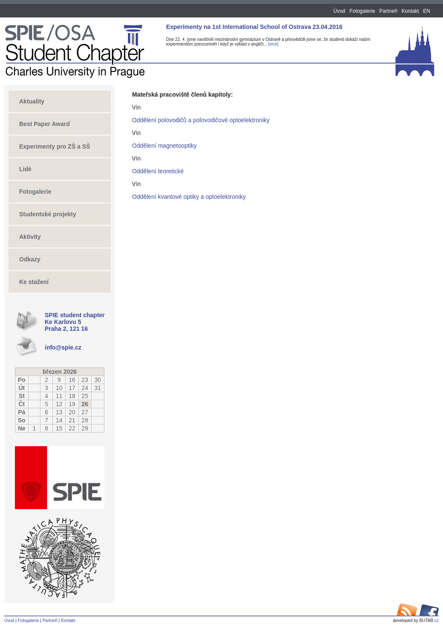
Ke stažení (34, 281)
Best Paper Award (44, 123)
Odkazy (29, 259)
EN (426, 11)
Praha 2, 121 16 (66, 328)
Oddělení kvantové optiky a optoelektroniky (189, 196)
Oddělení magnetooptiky (164, 145)
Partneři (388, 11)
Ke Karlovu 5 (63, 321)
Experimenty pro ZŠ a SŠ (54, 146)
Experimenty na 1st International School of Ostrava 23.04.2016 (254, 26)
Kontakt (410, 11)
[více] (273, 44)
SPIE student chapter (75, 315)
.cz (416, 620)
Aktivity (30, 236)
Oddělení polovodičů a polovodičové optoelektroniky (201, 120)
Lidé (25, 169)
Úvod (339, 11)
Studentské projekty (47, 214)
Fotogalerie (362, 11)
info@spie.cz (63, 347)
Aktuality (31, 101)
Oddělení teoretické (158, 171)
